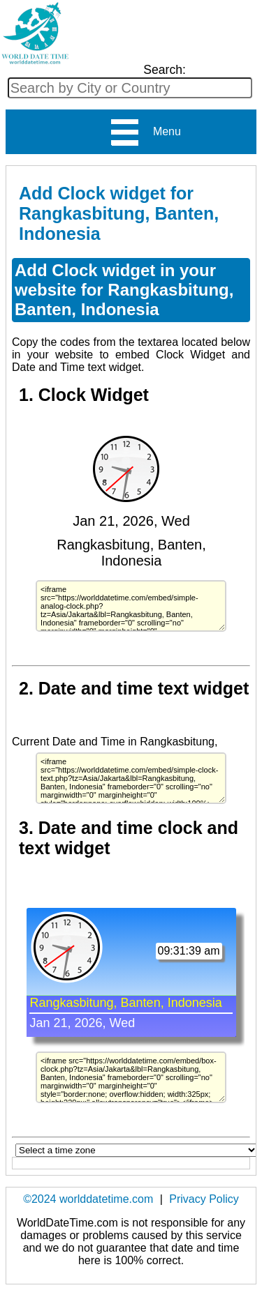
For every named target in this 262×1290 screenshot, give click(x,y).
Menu (145, 132)
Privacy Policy (204, 1199)
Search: (164, 70)
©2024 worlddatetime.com (88, 1199)
